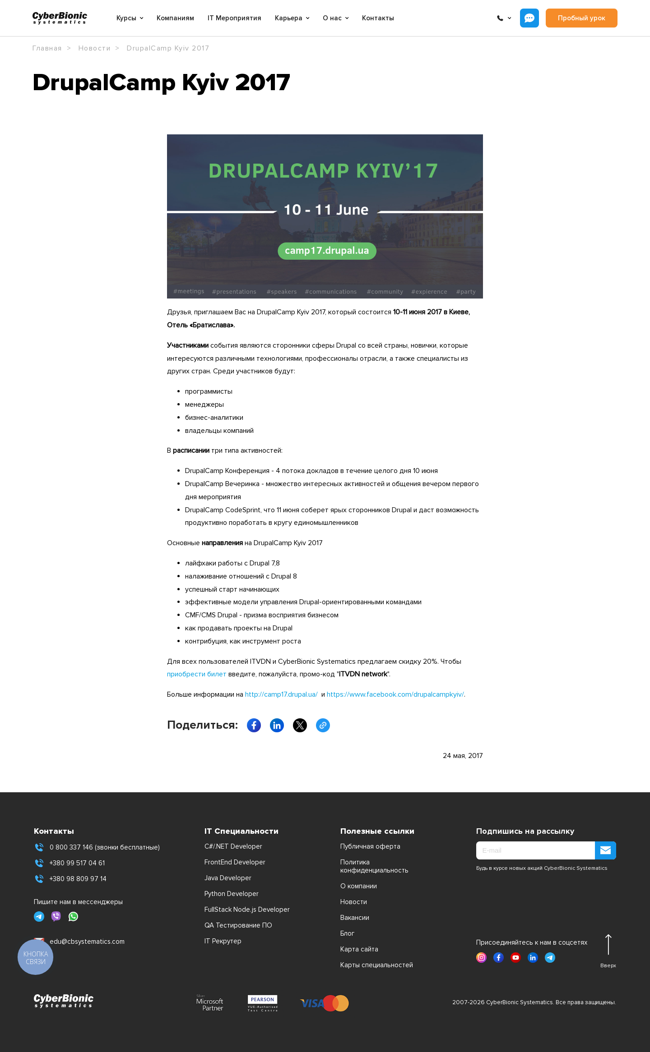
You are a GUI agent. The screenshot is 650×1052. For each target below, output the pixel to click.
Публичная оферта (370, 846)
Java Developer (227, 878)
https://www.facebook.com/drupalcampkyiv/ (395, 694)
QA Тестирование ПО (238, 925)
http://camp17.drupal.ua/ (281, 694)
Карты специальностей (376, 965)
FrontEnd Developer (234, 862)
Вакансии (354, 918)
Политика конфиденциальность (374, 866)
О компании (358, 886)
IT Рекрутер (222, 941)
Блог (347, 933)
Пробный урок (581, 18)
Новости (353, 902)
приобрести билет (197, 674)
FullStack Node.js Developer (247, 909)
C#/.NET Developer (233, 846)
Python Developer (231, 894)
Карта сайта (359, 949)
